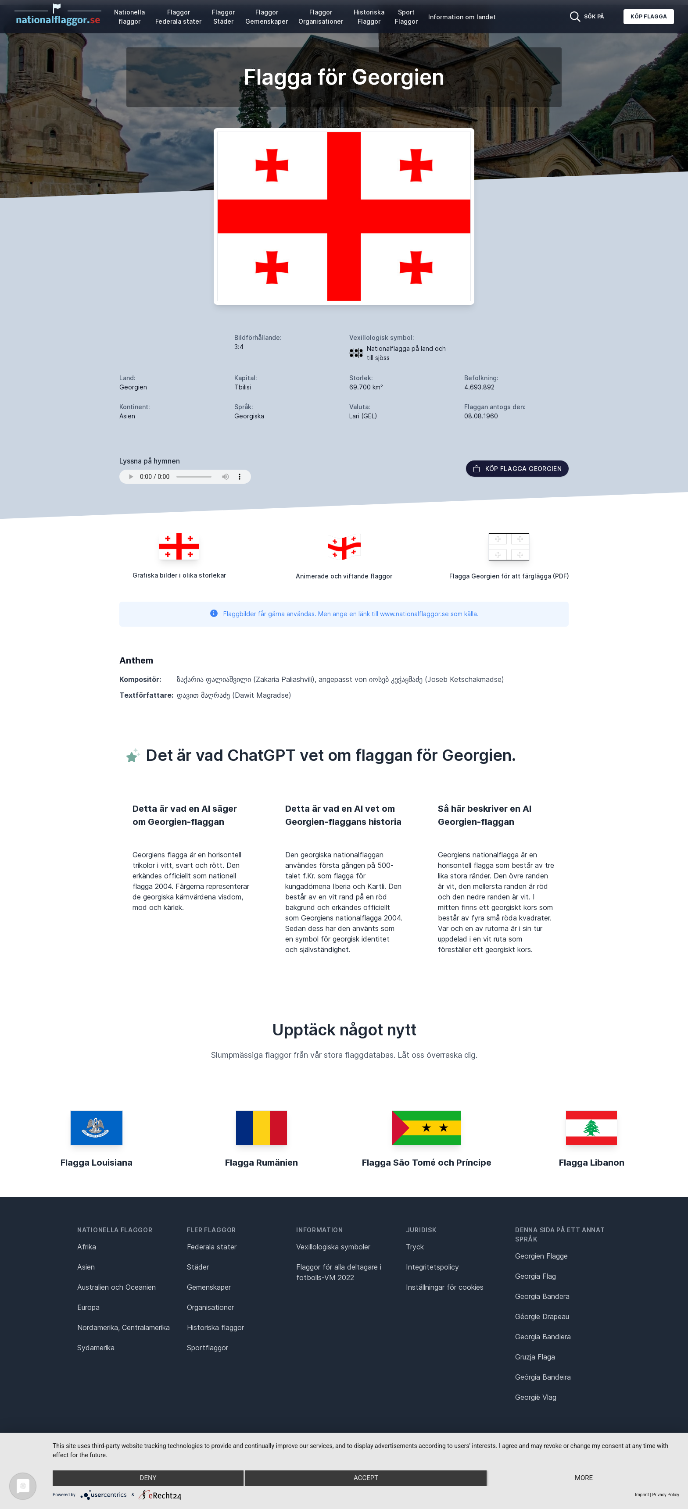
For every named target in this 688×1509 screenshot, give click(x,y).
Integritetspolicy (432, 1267)
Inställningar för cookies (445, 1287)
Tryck (415, 1246)
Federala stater (211, 1246)
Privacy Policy (665, 1494)
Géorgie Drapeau (542, 1316)
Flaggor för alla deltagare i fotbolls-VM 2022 (338, 1272)
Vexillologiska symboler (333, 1246)
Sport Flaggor (406, 16)
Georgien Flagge (541, 1256)
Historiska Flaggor (369, 16)
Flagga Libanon (591, 1162)
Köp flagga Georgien (517, 468)
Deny (146, 1479)
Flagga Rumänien (261, 1162)
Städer (198, 1267)
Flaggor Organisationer (320, 16)
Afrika (86, 1246)
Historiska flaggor (215, 1327)
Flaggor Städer (223, 16)
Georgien (133, 387)
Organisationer (210, 1307)
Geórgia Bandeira (543, 1377)
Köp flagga (649, 16)
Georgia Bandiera (543, 1336)
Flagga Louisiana (97, 1162)
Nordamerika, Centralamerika (123, 1327)
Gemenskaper (209, 1287)
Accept (366, 1479)
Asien (86, 1267)
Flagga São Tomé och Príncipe (426, 1162)
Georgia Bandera (542, 1296)
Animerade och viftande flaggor (344, 576)
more (586, 1479)
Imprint (642, 1494)
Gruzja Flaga (535, 1356)
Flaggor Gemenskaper (266, 16)
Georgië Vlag (535, 1397)
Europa (88, 1307)
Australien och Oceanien (116, 1287)
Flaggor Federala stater (178, 16)
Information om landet (462, 17)
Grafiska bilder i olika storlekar (179, 575)
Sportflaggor (207, 1347)
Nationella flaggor (129, 16)
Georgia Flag (535, 1276)
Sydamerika (96, 1347)
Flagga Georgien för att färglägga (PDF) (509, 576)
